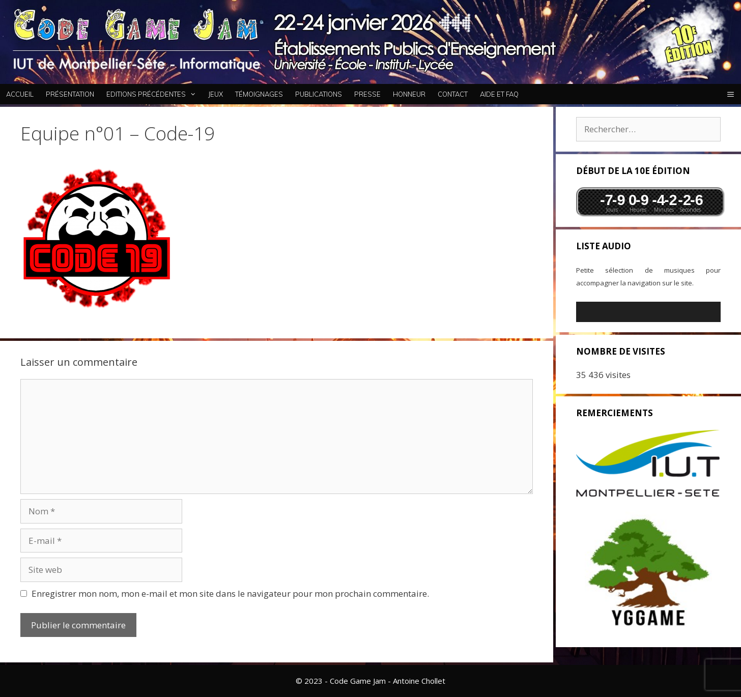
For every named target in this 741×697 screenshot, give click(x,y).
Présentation (70, 94)
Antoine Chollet (419, 681)
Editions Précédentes (154, 94)
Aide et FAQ (499, 94)
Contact (453, 94)
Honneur (409, 94)
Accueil (20, 94)
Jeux (215, 94)
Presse (367, 94)
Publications (318, 94)
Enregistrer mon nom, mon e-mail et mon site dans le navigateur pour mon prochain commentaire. (230, 593)
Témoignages (259, 94)
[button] (730, 94)
